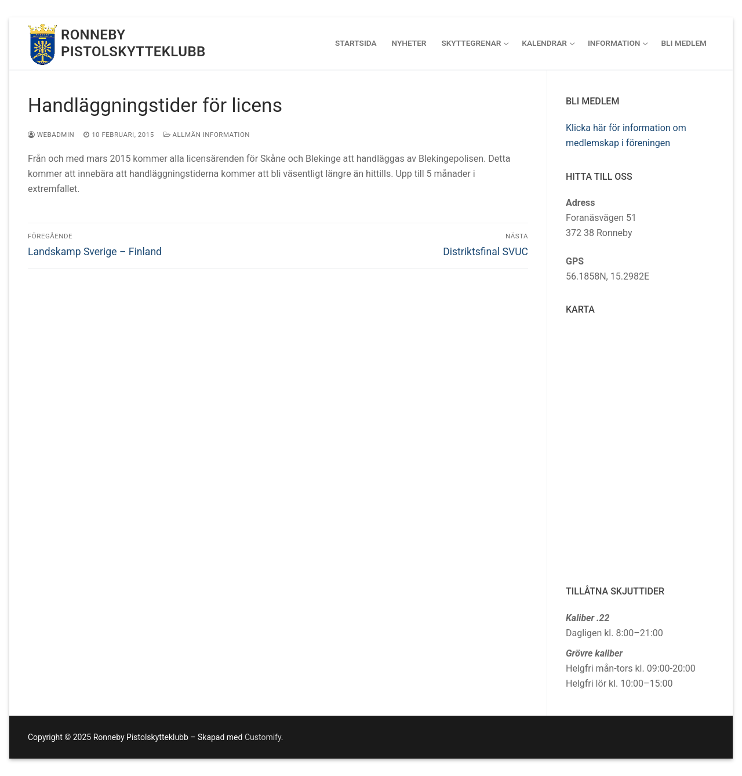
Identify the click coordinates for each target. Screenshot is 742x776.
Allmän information (206, 134)
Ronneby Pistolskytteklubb (133, 43)
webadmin (51, 134)
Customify (263, 737)
